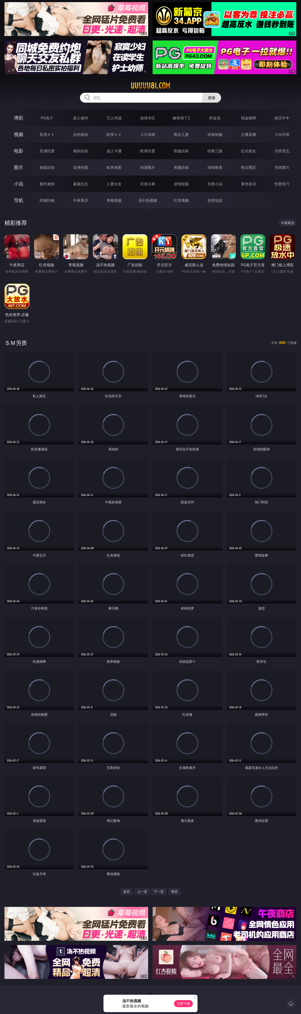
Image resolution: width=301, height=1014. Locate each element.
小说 (18, 184)
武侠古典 (147, 183)
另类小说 (214, 183)
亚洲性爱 (47, 151)
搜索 (211, 97)
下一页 (159, 891)
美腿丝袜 (181, 167)
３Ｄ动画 (147, 134)
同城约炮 (47, 200)
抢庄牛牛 (281, 118)
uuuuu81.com (150, 85)
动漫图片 (147, 167)
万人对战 (114, 118)
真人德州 (80, 118)
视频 (18, 134)
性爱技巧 (281, 183)
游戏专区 (147, 118)
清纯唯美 (214, 167)
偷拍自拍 (80, 151)
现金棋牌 (248, 118)
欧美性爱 (147, 151)
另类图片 (281, 167)
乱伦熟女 (248, 151)
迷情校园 (181, 183)
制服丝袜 (181, 151)
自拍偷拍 (80, 134)
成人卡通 (114, 151)
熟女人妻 (181, 134)
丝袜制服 (214, 134)
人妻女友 (114, 183)
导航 (18, 200)
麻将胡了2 (181, 118)
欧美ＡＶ (114, 134)
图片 (18, 167)
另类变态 (281, 151)
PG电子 (47, 118)
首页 (126, 891)
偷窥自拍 (47, 167)
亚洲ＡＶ (47, 134)
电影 (18, 151)
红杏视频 (181, 200)
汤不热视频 (147, 200)
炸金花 (215, 118)
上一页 (142, 891)
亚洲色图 (80, 167)
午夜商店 (80, 200)
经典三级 (214, 151)
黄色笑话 (248, 183)
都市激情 (47, 183)
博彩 (18, 118)
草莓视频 (114, 200)
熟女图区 (248, 167)
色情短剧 (214, 200)
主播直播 (248, 134)
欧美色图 (114, 167)
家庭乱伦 (80, 183)
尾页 (174, 891)
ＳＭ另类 (281, 134)
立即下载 (183, 1003)
